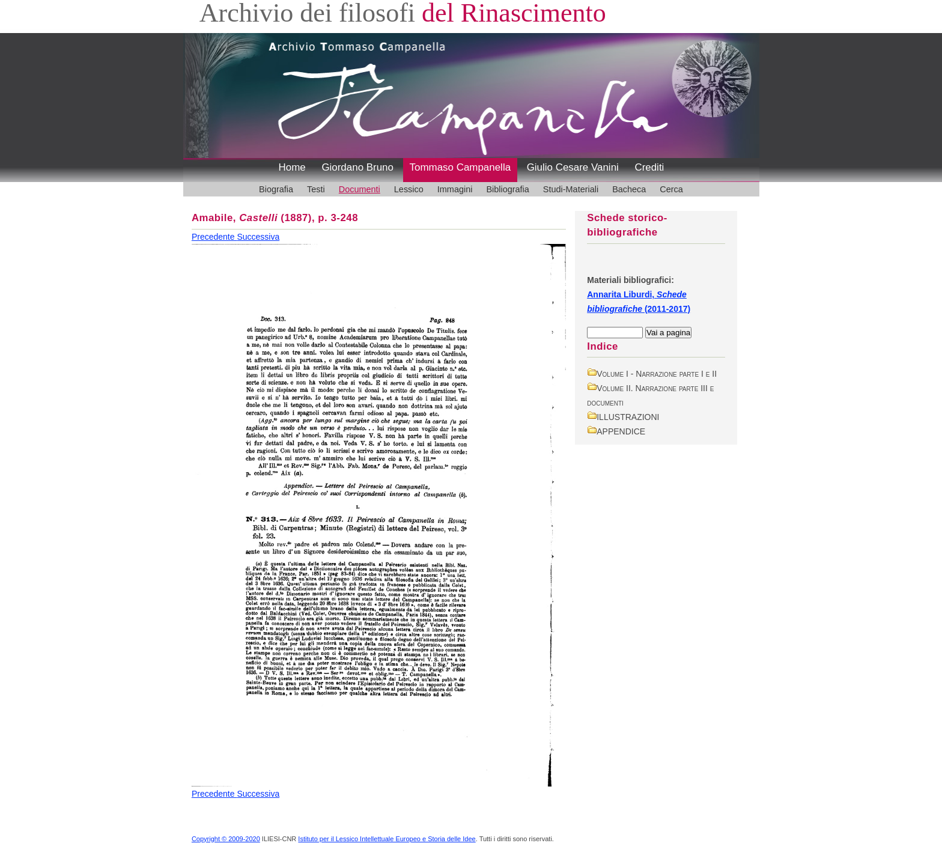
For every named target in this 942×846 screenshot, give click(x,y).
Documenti (359, 189)
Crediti (649, 167)
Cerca (671, 189)
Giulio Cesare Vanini (573, 167)
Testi (316, 189)
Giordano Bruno (357, 167)
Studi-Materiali (570, 189)
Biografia (276, 189)
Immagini (455, 189)
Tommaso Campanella (460, 167)
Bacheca (629, 189)
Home (292, 167)
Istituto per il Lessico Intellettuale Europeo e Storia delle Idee (386, 838)
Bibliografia (507, 189)
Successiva (258, 237)
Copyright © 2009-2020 (226, 838)
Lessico (409, 189)
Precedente (214, 237)
